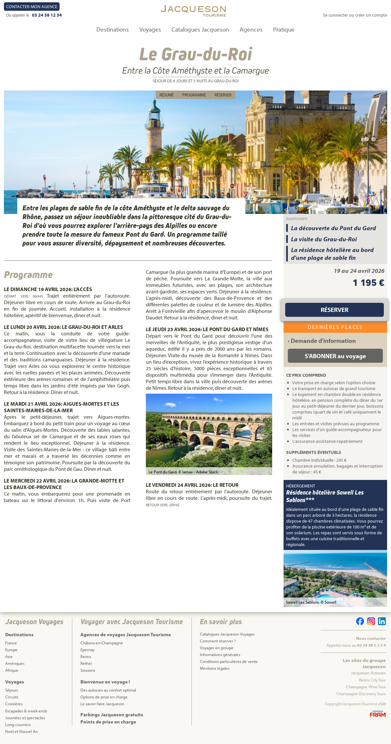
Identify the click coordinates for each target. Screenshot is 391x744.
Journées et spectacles (25, 717)
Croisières (13, 703)
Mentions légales (215, 668)
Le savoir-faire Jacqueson (102, 703)
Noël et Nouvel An (21, 731)
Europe (11, 649)
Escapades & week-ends (26, 710)
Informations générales (220, 654)
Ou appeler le (18, 15)
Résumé (167, 94)
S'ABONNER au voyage (335, 356)
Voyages (150, 29)
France (11, 642)
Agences (251, 29)
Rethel (86, 663)
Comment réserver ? (218, 640)
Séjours (11, 690)
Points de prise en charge (108, 722)
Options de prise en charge (104, 696)
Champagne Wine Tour (366, 686)
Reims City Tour (372, 679)
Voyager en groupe (216, 647)
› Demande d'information (322, 340)
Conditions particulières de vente (229, 661)
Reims (85, 656)
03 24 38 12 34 (47, 15)
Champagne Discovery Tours (361, 693)
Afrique (11, 670)
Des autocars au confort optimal (108, 690)
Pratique (284, 29)
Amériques (14, 663)
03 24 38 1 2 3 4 (371, 645)
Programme (194, 94)
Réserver (223, 94)
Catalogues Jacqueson (200, 29)
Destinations (112, 29)
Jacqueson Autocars (368, 672)
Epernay (87, 649)
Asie (9, 656)
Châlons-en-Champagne (101, 642)
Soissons (87, 670)
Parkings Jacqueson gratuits (111, 714)
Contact (31, 6)
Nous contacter (371, 638)
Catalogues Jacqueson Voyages (227, 634)
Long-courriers (18, 724)
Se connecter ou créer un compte (355, 15)
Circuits (11, 696)
